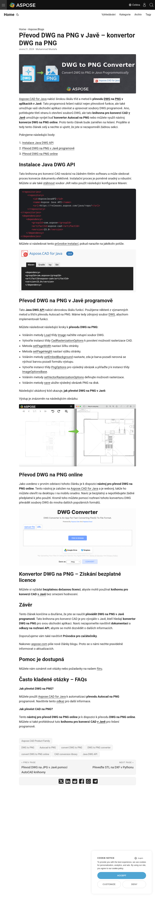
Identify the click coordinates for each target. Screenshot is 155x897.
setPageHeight (42, 351)
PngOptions (58, 367)
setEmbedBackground (58, 357)
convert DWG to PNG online (35, 754)
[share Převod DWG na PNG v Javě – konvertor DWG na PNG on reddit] (74, 782)
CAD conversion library (65, 754)
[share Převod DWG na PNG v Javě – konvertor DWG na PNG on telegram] (95, 782)
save (47, 382)
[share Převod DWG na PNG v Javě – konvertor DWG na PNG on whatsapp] (88, 782)
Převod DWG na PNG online (40, 153)
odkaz (60, 701)
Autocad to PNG (48, 747)
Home (9, 14)
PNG (118, 99)
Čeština (132, 4)
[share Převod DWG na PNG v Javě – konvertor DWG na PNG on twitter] (61, 782)
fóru (99, 668)
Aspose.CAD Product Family (35, 741)
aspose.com (39, 644)
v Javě (42, 594)
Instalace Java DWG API (37, 142)
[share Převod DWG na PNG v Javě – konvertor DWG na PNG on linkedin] (67, 782)
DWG (107, 99)
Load (47, 335)
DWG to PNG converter (99, 747)
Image (62, 335)
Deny (134, 884)
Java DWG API (90, 754)
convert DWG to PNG (71, 747)
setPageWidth (42, 346)
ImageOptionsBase (34, 371)
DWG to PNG (27, 747)
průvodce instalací (66, 243)
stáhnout (49, 183)
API (42, 310)
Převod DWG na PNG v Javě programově (48, 148)
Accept (121, 875)
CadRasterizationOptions (67, 340)
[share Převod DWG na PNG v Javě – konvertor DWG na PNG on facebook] (81, 782)
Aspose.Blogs (36, 29)
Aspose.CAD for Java (33, 99)
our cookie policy (116, 868)
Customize (109, 884)
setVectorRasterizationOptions (64, 377)
